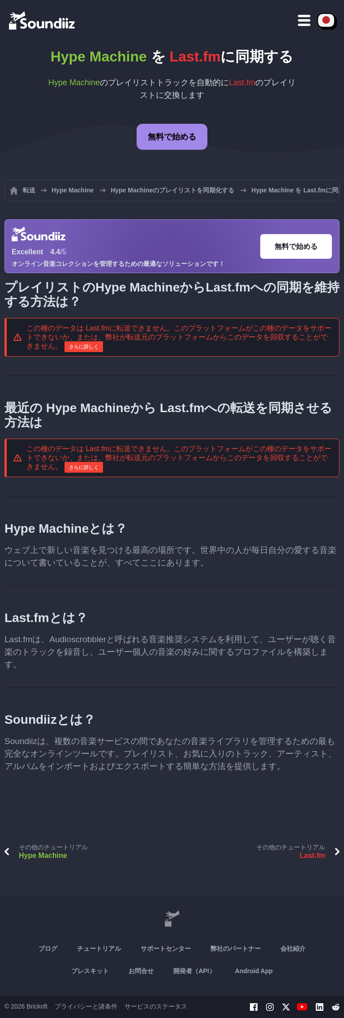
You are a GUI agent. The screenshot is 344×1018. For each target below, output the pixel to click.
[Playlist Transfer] (42, 20)
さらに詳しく (84, 346)
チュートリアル (99, 948)
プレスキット (90, 970)
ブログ (48, 948)
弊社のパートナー (236, 948)
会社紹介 (292, 948)
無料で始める (172, 136)
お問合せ (141, 970)
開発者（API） (194, 970)
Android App (254, 970)
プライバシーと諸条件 (86, 1006)
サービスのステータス (156, 1006)
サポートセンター (166, 948)
